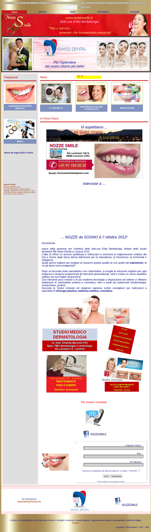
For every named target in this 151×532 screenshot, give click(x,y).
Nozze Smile (10, 184)
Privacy (75, 522)
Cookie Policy (85, 7)
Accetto (69, 7)
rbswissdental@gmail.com (29, 501)
